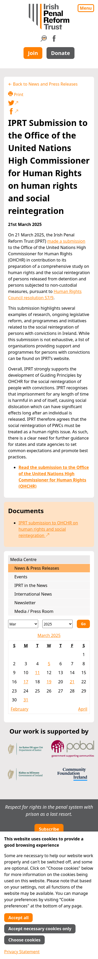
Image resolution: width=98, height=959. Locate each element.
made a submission (66, 241)
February (19, 709)
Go (83, 623)
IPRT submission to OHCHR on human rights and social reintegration (48, 529)
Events (20, 577)
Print (15, 94)
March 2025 (48, 635)
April (82, 709)
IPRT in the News (30, 585)
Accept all (18, 918)
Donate (60, 53)
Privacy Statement (22, 952)
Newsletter (25, 603)
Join (33, 53)
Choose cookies (24, 940)
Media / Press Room (34, 611)
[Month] (23, 624)
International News (33, 594)
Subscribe (49, 829)
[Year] (57, 624)
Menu (86, 8)
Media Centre (23, 559)
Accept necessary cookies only (39, 929)
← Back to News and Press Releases (43, 84)
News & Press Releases (36, 568)
